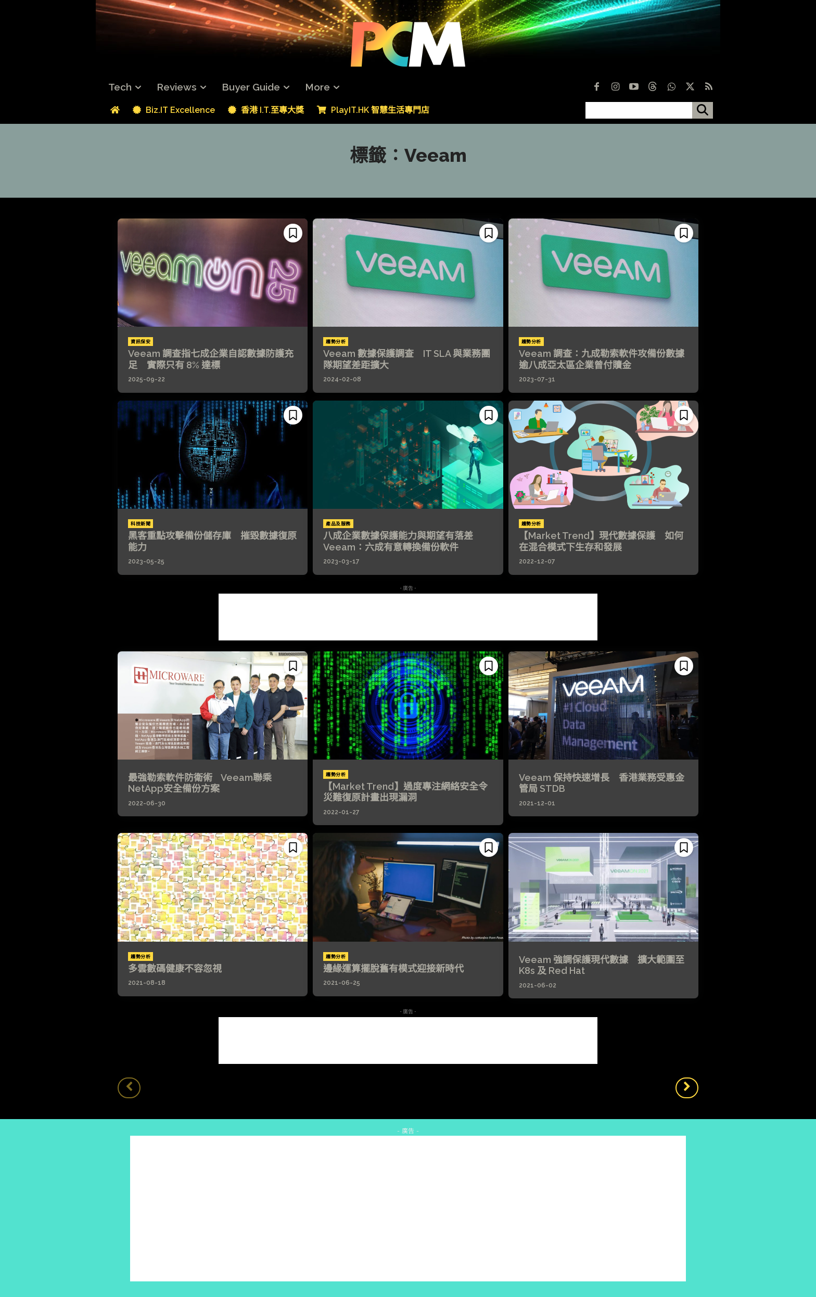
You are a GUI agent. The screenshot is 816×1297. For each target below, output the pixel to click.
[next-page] (686, 1087)
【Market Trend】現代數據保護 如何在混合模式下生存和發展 (601, 541)
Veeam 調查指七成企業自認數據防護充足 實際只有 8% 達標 (211, 359)
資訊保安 (140, 341)
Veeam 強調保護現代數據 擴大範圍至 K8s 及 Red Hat (601, 965)
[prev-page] (129, 1087)
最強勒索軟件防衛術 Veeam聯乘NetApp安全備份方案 (200, 783)
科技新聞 (140, 523)
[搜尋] (702, 110)
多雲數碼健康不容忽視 (175, 968)
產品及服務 (338, 523)
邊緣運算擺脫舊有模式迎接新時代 (393, 968)
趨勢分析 (336, 341)
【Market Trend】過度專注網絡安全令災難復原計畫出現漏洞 (405, 792)
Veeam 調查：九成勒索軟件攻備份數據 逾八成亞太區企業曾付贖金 (606, 359)
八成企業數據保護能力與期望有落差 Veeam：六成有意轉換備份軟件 (402, 541)
